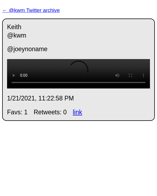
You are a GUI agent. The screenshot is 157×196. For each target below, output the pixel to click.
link (77, 112)
